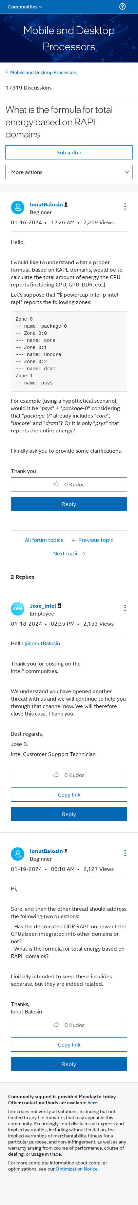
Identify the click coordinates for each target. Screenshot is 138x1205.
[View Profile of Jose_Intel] (45, 606)
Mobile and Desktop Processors (44, 71)
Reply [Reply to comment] (69, 814)
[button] (124, 206)
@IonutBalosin (42, 643)
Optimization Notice (77, 1168)
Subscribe (69, 152)
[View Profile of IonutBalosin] (48, 204)
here (92, 1102)
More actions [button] (26, 172)
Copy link (69, 794)
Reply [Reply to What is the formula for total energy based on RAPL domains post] (69, 504)
